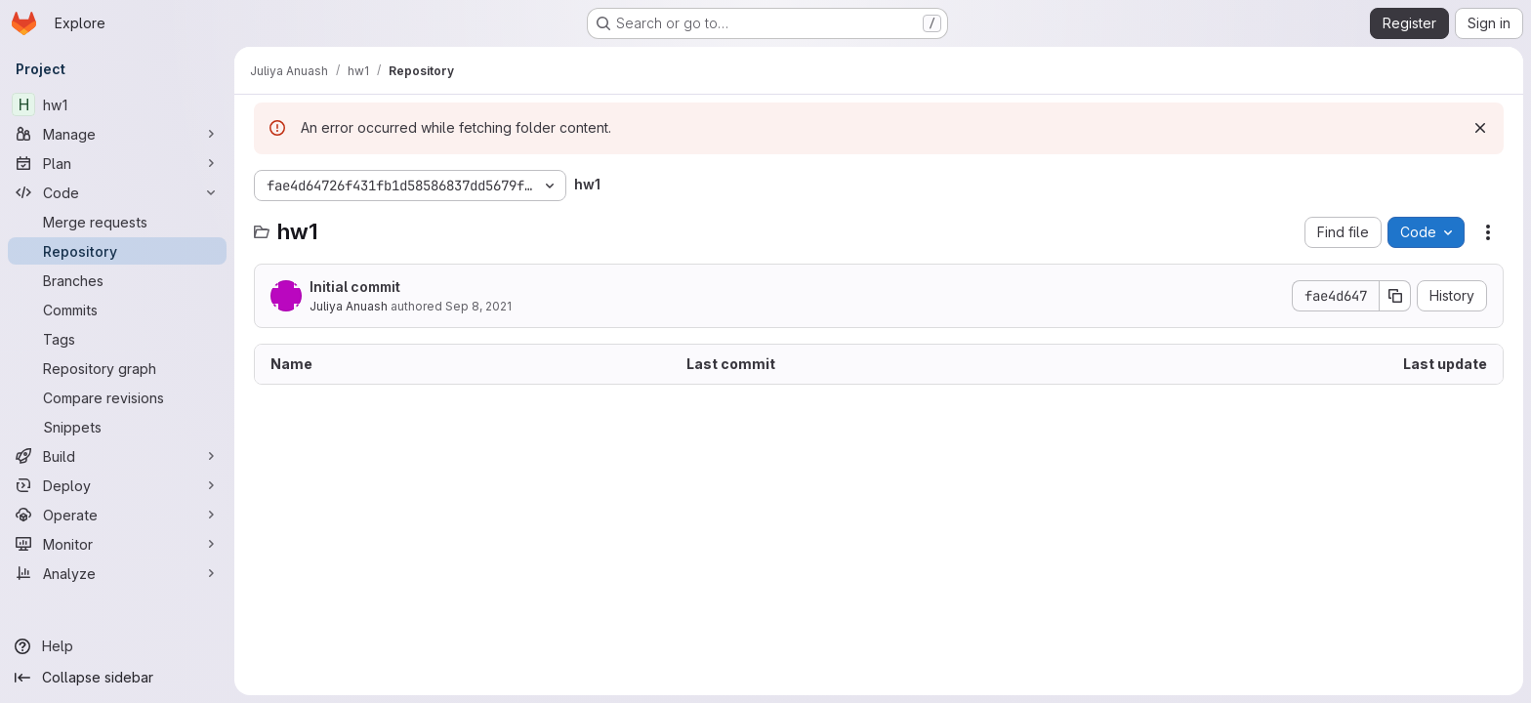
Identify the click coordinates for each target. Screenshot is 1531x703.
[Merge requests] (117, 221)
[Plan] (117, 163)
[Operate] (117, 514)
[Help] (117, 646)
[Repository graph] (117, 368)
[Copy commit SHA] (1395, 295)
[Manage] (117, 133)
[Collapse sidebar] (117, 677)
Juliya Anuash (349, 306)
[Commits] (117, 309)
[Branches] (117, 280)
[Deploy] (117, 485)
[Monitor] (117, 544)
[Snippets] (117, 426)
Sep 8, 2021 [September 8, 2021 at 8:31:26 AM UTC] (478, 306)
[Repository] (117, 251)
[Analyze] (117, 573)
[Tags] (117, 338)
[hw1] (117, 104)
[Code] (117, 192)
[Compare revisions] (117, 397)
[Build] (117, 456)
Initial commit (355, 286)
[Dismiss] (1480, 128)
